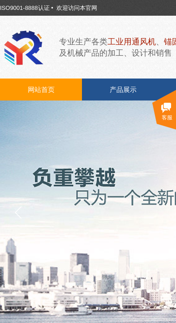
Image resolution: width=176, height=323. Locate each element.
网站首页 (41, 89)
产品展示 (123, 89)
